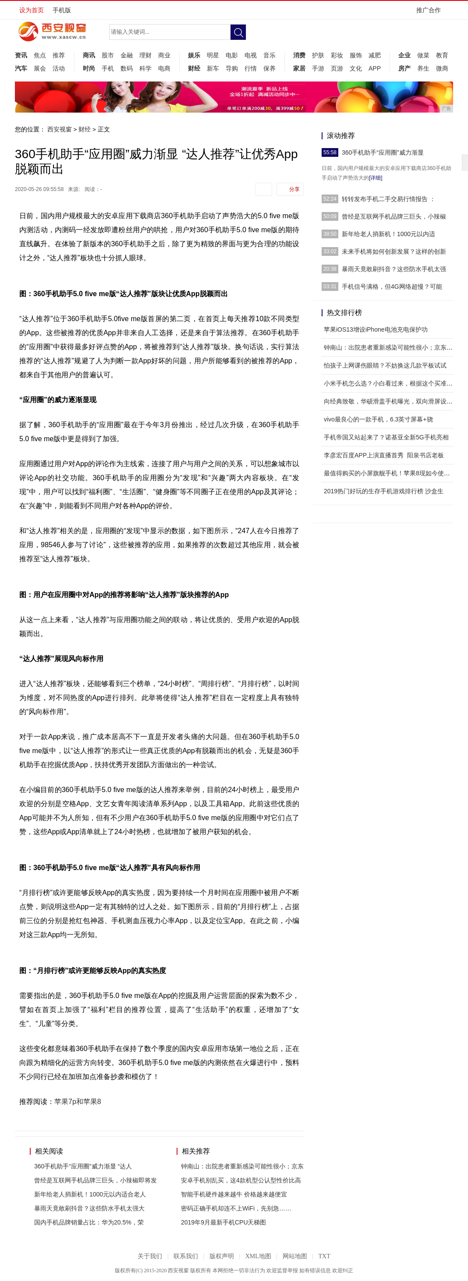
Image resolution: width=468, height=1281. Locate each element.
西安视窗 (59, 129)
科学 (145, 68)
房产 (404, 68)
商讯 (89, 55)
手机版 (62, 10)
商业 (164, 55)
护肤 (318, 55)
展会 (40, 68)
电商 (164, 68)
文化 (356, 68)
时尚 (89, 68)
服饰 (356, 55)
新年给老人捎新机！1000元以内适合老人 (90, 1194)
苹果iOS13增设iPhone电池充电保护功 (376, 329)
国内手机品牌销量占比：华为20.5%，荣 (89, 1222)
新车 (213, 68)
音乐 (269, 55)
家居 (299, 68)
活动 (59, 68)
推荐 (59, 55)
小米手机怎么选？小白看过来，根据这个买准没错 (391, 383)
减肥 (375, 55)
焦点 (40, 55)
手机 (108, 68)
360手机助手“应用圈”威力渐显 (383, 152)
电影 (232, 55)
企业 (404, 55)
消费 (299, 55)
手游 (318, 68)
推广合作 (431, 13)
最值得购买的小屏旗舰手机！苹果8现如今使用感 (390, 473)
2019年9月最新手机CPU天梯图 (223, 1222)
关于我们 (150, 1256)
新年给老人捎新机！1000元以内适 (388, 233)
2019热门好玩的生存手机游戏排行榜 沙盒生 (383, 491)
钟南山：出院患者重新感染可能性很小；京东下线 (391, 347)
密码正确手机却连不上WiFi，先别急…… (236, 1208)
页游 (337, 68)
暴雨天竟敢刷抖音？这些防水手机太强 (394, 268)
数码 (127, 68)
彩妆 (337, 55)
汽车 (21, 68)
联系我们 (186, 1256)
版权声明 (221, 1256)
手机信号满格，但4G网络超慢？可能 (392, 286)
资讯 (21, 55)
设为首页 (31, 10)
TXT (324, 1256)
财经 (194, 68)
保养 (269, 68)
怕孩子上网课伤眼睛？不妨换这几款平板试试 (385, 365)
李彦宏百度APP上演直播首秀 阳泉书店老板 (384, 455)
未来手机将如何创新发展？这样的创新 (394, 251)
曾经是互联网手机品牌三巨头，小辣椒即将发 (95, 1180)
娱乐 (194, 55)
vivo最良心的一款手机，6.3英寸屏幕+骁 (378, 419)
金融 (127, 55)
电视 (251, 55)
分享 (294, 189)
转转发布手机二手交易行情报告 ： (389, 198)
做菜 (423, 55)
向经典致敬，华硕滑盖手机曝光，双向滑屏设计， (391, 401)
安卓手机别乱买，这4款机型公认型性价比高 (241, 1180)
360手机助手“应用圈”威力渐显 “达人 (83, 1166)
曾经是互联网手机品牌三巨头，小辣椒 (394, 216)
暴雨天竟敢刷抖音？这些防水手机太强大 (89, 1208)
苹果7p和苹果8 (77, 1101)
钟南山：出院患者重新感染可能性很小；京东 (242, 1166)
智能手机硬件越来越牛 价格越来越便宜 (234, 1194)
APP (375, 68)
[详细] (376, 178)
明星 (213, 55)
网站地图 (295, 1256)
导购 (232, 68)
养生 (423, 68)
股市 (108, 55)
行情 (251, 68)
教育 (442, 55)
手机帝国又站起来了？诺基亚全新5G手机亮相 (386, 437)
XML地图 (258, 1256)
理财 (145, 55)
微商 (442, 68)
